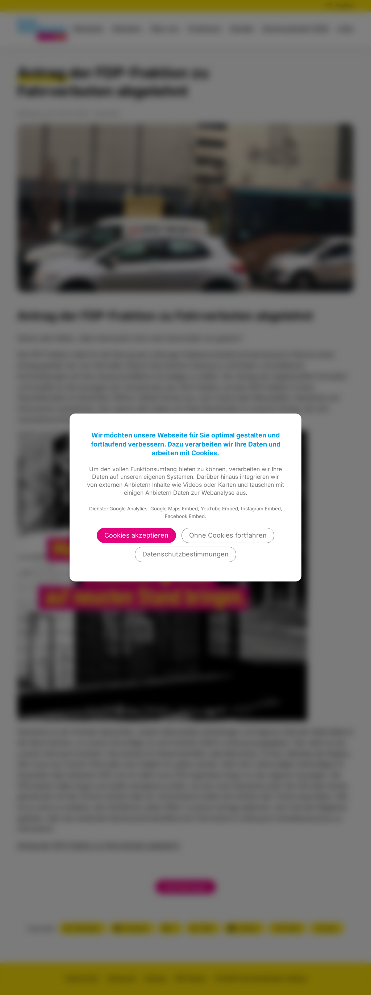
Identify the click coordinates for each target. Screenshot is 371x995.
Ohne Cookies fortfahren (228, 535)
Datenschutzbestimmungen (185, 554)
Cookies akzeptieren (136, 535)
